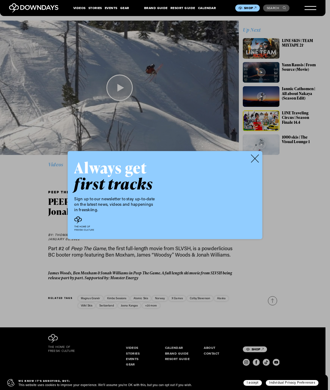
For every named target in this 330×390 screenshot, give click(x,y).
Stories (95, 8)
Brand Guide (156, 8)
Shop (250, 8)
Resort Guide (182, 8)
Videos (79, 8)
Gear (124, 8)
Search (276, 8)
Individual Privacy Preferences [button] (292, 382)
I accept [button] (252, 382)
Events (111, 8)
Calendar (207, 8)
